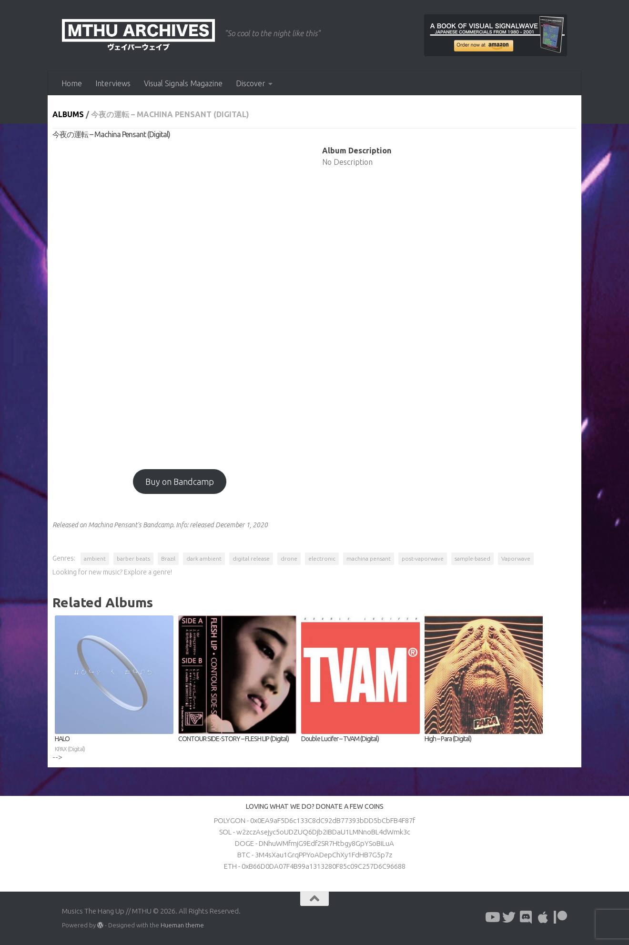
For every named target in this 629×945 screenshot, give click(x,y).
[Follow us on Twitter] (509, 917)
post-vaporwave (423, 558)
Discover (250, 83)
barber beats (133, 558)
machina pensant (368, 558)
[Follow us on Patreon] (560, 917)
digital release (251, 558)
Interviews (113, 83)
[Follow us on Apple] (543, 917)
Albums (68, 114)
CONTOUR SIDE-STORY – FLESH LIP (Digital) (233, 739)
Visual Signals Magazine (183, 83)
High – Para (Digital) (448, 739)
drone (289, 558)
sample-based (472, 558)
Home (71, 83)
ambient (95, 558)
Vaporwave (515, 558)
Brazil (168, 558)
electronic (321, 558)
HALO (114, 744)
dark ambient (204, 558)
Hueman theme (182, 925)
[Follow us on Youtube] (491, 917)
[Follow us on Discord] (526, 917)
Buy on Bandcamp (179, 481)
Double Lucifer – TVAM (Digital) (340, 739)
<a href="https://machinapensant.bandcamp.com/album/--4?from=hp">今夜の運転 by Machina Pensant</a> (179, 299)
